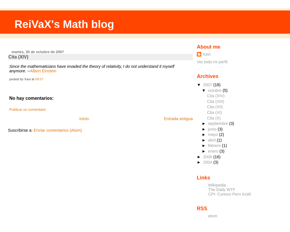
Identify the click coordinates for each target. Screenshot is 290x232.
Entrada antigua (178, 118)
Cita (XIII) (215, 101)
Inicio (84, 118)
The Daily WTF (221, 189)
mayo (213, 134)
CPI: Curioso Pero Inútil (229, 194)
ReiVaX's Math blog (64, 24)
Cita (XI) (214, 112)
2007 (208, 85)
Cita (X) (214, 118)
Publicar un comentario (27, 110)
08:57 (39, 79)
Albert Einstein (43, 71)
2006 (208, 157)
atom (212, 216)
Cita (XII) (215, 107)
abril (212, 140)
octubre (215, 90)
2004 (208, 162)
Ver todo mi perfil (212, 62)
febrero (215, 145)
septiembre (218, 123)
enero (213, 151)
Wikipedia (217, 185)
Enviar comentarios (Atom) (58, 130)
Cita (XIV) (18, 57)
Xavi (206, 54)
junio (213, 129)
